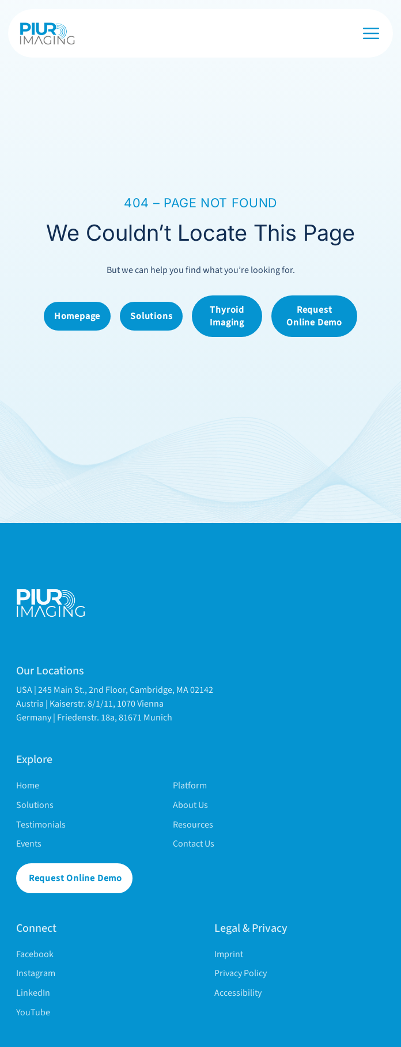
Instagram (35, 973)
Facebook (35, 954)
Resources (193, 824)
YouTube (33, 1012)
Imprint (228, 954)
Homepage (77, 316)
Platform (190, 785)
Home (27, 785)
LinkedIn (33, 993)
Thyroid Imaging (227, 316)
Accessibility (238, 993)
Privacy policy (240, 973)
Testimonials (41, 824)
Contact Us (193, 843)
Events (28, 843)
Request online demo (314, 316)
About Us (190, 805)
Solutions (151, 316)
